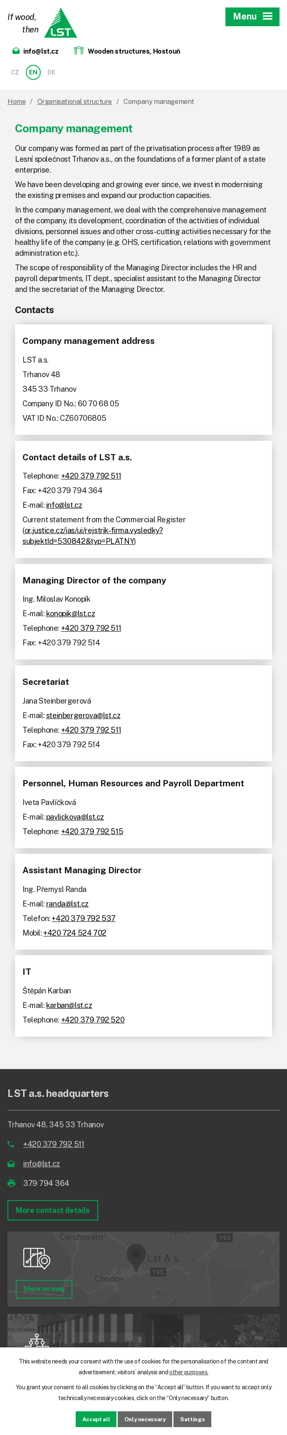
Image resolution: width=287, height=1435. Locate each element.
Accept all (94, 1418)
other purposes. (188, 1371)
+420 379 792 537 (84, 918)
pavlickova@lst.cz (75, 817)
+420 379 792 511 (91, 476)
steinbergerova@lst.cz (83, 715)
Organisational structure (74, 102)
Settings (194, 1418)
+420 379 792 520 (93, 1019)
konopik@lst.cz (70, 613)
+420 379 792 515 (92, 831)
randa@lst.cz (67, 903)
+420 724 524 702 (74, 933)
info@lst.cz (64, 505)
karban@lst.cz (69, 1005)
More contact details (53, 1210)
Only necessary (145, 1418)
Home (16, 102)
